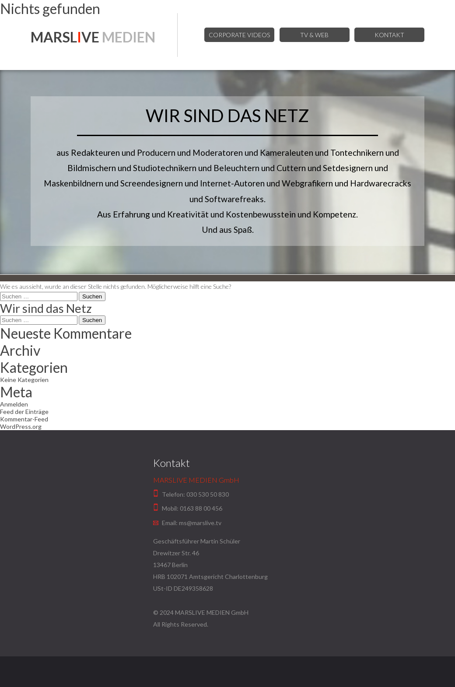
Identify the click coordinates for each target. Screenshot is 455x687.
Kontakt (389, 35)
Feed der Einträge (24, 411)
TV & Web (314, 35)
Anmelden (14, 404)
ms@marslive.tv (200, 522)
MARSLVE (93, 37)
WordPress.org (21, 426)
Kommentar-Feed (24, 419)
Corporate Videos (239, 35)
